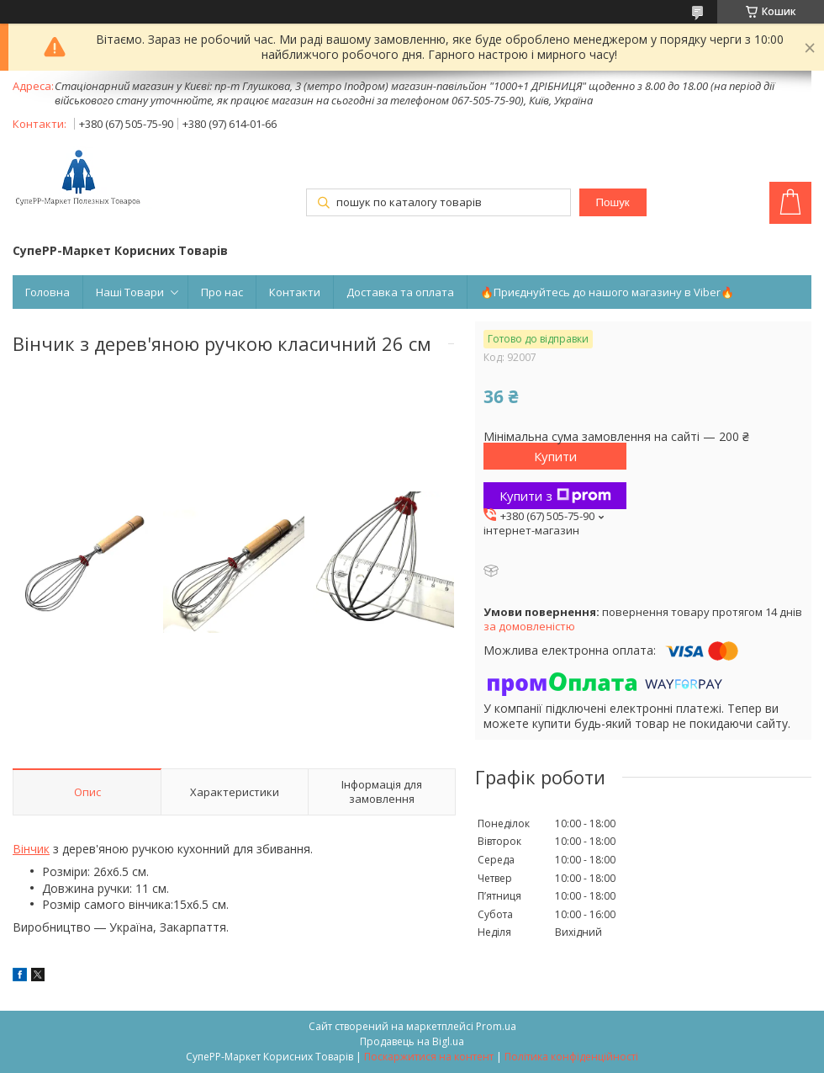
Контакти (294, 292)
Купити (555, 456)
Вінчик (31, 849)
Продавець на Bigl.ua (412, 1041)
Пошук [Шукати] (612, 202)
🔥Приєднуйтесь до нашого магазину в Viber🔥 (607, 292)
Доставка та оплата (400, 292)
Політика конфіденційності (571, 1056)
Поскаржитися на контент (429, 1056)
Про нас (222, 292)
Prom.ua (496, 1026)
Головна (47, 292)
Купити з (555, 495)
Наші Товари (130, 292)
